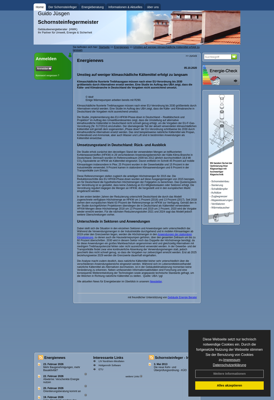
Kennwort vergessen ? (47, 75)
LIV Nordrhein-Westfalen (111, 361)
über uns (153, 7)
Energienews (55, 358)
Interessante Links (108, 358)
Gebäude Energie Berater (182, 297)
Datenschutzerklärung (229, 365)
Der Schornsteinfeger (62, 7)
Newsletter (156, 281)
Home (40, 7)
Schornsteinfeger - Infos (174, 358)
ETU (100, 369)
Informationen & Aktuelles (125, 7)
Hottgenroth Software (109, 365)
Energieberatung (93, 7)
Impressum (231, 360)
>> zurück (191, 55)
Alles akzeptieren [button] (229, 385)
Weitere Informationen (229, 373)
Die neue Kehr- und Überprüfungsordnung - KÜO (170, 369)
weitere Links (133, 376)
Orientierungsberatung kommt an (62, 391)
